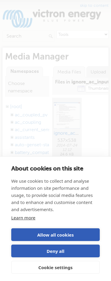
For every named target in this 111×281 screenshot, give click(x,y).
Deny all (55, 251)
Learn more (23, 218)
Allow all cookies (55, 235)
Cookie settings (55, 267)
